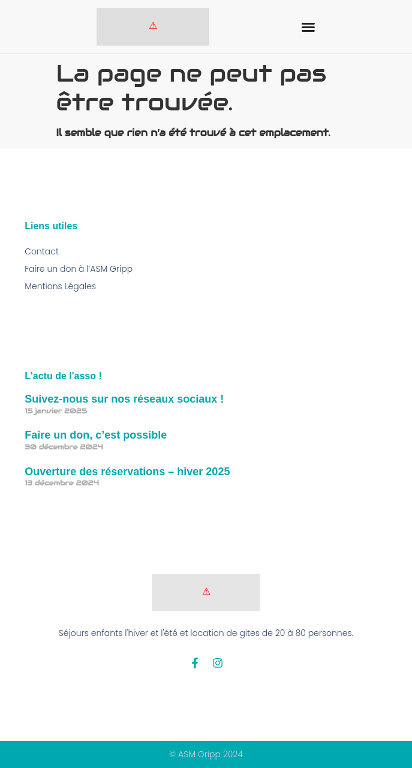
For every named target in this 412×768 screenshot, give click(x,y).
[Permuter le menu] (308, 27)
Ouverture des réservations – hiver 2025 (127, 472)
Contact (42, 251)
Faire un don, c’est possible (96, 435)
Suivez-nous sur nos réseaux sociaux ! (124, 399)
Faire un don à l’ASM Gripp (79, 269)
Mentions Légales (60, 286)
